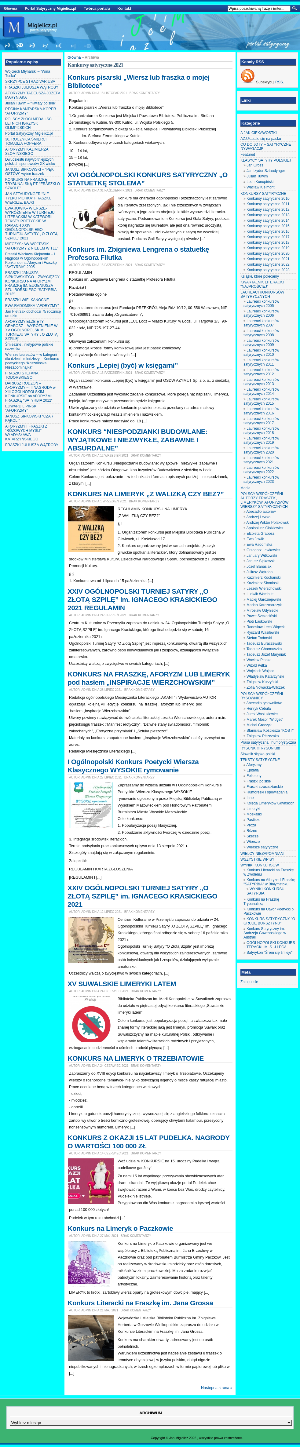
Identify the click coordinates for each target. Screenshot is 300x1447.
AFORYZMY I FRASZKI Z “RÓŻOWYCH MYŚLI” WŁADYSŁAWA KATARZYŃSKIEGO (26, 432)
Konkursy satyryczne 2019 (268, 248)
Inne (250, 798)
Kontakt (124, 8)
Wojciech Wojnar (260, 671)
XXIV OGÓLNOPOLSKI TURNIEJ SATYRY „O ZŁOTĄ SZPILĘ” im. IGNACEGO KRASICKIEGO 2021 (142, 896)
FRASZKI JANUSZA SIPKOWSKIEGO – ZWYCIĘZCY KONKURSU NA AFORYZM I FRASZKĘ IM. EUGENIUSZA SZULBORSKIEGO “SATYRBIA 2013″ (32, 283)
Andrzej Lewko (258, 517)
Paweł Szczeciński (262, 616)
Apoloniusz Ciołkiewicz (264, 528)
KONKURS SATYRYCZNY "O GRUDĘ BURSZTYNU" (269, 921)
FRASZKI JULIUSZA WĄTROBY (31, 87)
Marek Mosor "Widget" (265, 719)
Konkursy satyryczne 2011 (268, 204)
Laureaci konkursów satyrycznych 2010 (261, 352)
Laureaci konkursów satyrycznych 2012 (261, 372)
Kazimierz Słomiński (263, 583)
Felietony (254, 776)
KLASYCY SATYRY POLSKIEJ (265, 160)
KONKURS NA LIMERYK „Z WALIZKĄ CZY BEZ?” (146, 494)
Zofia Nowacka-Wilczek (266, 687)
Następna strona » (216, 1388)
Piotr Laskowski (259, 621)
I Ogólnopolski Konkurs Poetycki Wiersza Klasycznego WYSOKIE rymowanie (133, 766)
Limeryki (253, 809)
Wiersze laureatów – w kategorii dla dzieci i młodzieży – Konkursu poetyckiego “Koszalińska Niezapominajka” (32, 361)
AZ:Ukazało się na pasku (260, 139)
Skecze (252, 836)
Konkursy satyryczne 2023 (268, 270)
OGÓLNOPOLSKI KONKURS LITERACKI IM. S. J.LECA (269, 945)
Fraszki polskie (259, 781)
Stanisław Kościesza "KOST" (270, 730)
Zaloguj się (249, 982)
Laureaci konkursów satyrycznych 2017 (261, 421)
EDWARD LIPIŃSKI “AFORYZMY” (21, 408)
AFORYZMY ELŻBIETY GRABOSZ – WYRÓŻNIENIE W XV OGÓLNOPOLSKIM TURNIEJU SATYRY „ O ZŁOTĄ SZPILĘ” (31, 330)
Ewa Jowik (255, 539)
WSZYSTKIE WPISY (257, 859)
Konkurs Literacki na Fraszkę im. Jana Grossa (140, 1303)
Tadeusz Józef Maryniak (266, 654)
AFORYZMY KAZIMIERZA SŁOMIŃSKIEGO (26, 151)
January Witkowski (262, 555)
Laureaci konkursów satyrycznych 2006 (261, 313)
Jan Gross (255, 165)
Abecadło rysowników (263, 703)
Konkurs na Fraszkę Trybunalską (261, 901)
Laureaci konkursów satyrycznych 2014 (261, 391)
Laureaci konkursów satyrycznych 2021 (261, 460)
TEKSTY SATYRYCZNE (260, 760)
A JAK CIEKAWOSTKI (258, 133)
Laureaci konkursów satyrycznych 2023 (261, 479)
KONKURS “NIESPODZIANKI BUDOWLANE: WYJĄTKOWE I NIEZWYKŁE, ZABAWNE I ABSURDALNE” (138, 440)
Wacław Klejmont (261, 187)
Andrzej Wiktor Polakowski (267, 522)
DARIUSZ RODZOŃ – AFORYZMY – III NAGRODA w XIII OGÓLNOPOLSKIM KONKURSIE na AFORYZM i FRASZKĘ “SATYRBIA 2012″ (30, 392)
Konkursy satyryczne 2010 (268, 198)
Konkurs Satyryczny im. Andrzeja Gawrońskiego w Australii (264, 933)
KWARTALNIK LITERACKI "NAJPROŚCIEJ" (262, 284)
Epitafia (253, 770)
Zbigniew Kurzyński (262, 682)
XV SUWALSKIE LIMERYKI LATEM (122, 984)
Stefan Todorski (259, 638)
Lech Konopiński (260, 182)
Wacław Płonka (259, 660)
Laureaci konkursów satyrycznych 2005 (261, 303)
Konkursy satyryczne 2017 (268, 237)
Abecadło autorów (261, 511)
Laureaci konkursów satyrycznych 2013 (261, 381)
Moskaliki (254, 814)
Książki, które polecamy (259, 276)
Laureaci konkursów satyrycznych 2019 (261, 440)
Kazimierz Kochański (263, 577)
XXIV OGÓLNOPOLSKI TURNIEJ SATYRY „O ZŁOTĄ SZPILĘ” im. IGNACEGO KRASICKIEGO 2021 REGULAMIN (142, 599)
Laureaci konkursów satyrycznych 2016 (261, 411)
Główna (10, 8)
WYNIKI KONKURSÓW (259, 865)
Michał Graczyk (259, 725)
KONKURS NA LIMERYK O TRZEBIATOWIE (136, 1058)
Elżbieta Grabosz (260, 533)
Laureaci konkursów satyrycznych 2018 (261, 430)
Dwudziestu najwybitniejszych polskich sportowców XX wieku (30, 161)
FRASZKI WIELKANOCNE (27, 300)
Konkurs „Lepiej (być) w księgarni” (123, 365)
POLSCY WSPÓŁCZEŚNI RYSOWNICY (261, 696)
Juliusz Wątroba (260, 572)
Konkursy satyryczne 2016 (268, 231)
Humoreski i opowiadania (267, 792)
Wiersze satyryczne (262, 847)
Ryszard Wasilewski (263, 632)
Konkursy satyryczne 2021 (268, 259)
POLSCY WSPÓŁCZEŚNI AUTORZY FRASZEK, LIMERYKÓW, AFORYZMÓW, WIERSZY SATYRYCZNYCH (264, 500)
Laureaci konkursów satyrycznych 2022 (261, 469)
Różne (252, 831)
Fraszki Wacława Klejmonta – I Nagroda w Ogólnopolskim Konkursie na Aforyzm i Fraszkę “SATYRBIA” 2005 (31, 260)
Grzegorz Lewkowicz (263, 550)
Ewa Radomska (259, 544)
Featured (247, 154)
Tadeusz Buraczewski (264, 643)
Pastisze (253, 820)
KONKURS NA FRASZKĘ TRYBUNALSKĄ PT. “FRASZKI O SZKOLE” (32, 183)
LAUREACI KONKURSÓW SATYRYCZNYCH (262, 294)
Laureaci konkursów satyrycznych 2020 (261, 450)
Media (245, 488)
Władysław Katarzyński (265, 676)
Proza (251, 825)
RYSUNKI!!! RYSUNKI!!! (260, 748)
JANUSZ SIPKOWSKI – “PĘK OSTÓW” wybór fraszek (29, 171)
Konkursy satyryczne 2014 (268, 220)
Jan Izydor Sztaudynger (266, 171)
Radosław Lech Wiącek (266, 627)
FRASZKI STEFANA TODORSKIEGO (21, 375)
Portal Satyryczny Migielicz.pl (50, 8)
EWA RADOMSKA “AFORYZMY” (32, 306)
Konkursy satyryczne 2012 (268, 209)
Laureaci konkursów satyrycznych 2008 (261, 333)
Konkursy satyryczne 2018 (268, 242)
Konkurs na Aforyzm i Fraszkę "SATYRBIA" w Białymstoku (269, 882)
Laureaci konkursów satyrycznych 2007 (261, 323)
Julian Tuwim (257, 176)
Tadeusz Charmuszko (264, 649)
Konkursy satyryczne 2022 (268, 264)
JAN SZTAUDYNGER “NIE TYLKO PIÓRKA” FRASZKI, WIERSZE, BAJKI (28, 198)
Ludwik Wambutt (260, 594)
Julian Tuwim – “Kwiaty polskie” (30, 103)
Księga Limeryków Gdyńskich (271, 803)
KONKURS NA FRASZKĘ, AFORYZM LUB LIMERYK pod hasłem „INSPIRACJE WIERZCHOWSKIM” (149, 678)
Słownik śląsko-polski (257, 754)
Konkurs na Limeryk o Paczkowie (120, 1228)
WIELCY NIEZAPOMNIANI (262, 853)
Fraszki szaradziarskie (265, 787)
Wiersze (253, 842)
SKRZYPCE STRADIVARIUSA (30, 81)
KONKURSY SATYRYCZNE (263, 193)
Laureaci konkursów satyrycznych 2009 (261, 342)
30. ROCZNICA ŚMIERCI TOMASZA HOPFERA (25, 141)
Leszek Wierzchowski (264, 588)
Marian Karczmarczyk (264, 605)
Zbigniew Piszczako (263, 736)
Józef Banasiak (259, 566)
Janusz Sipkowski (261, 561)
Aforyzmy (254, 765)
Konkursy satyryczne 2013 (268, 215)
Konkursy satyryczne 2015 (268, 226)
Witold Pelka (257, 665)
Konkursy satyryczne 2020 (268, 253)
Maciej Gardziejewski (264, 599)
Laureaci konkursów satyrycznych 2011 (261, 362)
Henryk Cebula (259, 708)
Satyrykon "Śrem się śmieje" (270, 952)
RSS (279, 82)
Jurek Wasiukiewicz (262, 714)
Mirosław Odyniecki (262, 610)
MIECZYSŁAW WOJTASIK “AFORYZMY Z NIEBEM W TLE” (31, 246)
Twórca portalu (97, 8)
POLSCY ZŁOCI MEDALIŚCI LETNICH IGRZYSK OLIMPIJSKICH (29, 123)
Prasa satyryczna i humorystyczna (268, 742)
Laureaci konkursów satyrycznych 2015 (261, 401)
